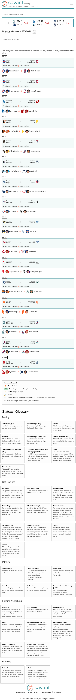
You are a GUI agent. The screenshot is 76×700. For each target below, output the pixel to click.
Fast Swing (12, 392)
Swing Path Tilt (7, 525)
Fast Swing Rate (33, 488)
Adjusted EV (6, 467)
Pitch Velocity (7, 568)
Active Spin (57, 568)
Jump (4, 622)
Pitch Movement (33, 568)
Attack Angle (6, 506)
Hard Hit (10, 386)
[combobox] (38, 14)
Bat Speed (5, 488)
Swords (4, 545)
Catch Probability (8, 644)
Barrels (55, 423)
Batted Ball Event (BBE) (61, 436)
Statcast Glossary (15, 411)
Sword (10, 395)
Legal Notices (46, 692)
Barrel (11, 389)
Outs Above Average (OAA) (37, 622)
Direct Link (6, 66)
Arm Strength (32, 607)
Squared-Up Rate (33, 525)
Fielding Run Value (60, 622)
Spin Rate (5, 586)
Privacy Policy (33, 692)
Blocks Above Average (35, 644)
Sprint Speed (6, 668)
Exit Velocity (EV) (8, 423)
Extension (31, 586)
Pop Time (5, 607)
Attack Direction (59, 506)
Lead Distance (58, 607)
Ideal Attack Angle (33, 506)
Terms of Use (20, 692)
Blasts (55, 525)
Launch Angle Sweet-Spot (36, 436)
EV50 (55, 449)
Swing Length (58, 488)
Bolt (29, 668)
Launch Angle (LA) (34, 423)
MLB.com (57, 692)
